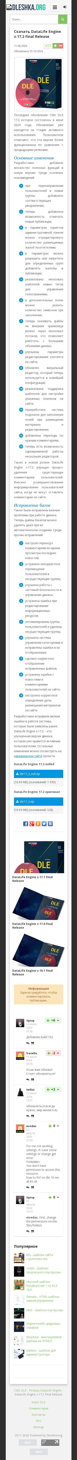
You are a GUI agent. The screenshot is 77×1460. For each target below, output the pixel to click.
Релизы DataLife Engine (45, 1390)
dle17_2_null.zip (28, 774)
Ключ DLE (38, 1402)
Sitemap (38, 1427)
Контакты (38, 1415)
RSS (38, 1421)
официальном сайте (28, 756)
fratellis (31, 1053)
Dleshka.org (26, 7)
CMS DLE (20, 1390)
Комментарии (38, 1408)
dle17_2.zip (25, 801)
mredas (31, 1126)
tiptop (30, 1020)
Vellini (30, 1089)
